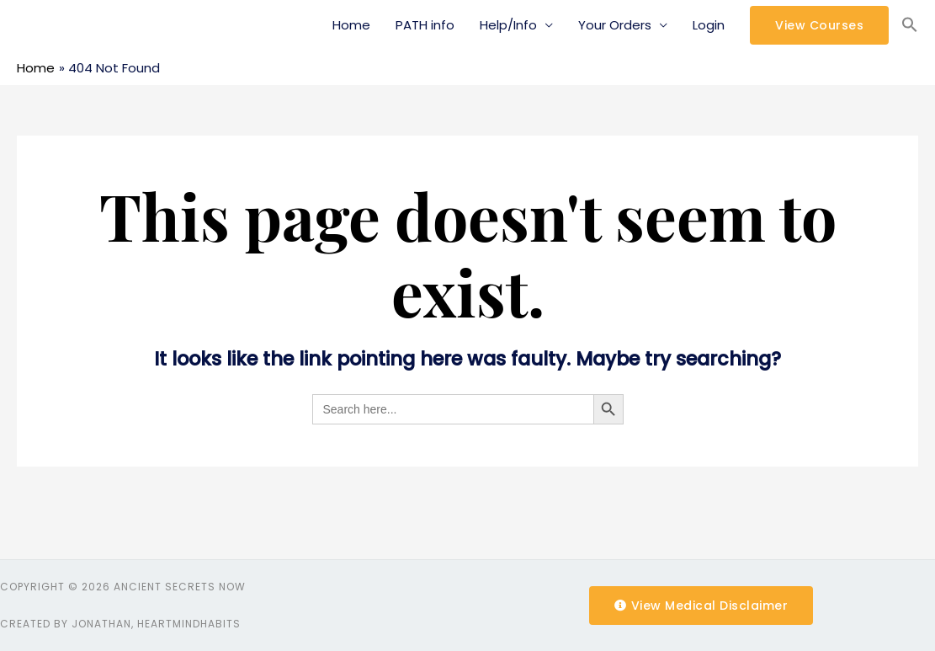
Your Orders (614, 25)
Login (709, 25)
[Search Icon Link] (909, 25)
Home (351, 25)
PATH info (425, 25)
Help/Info (508, 25)
